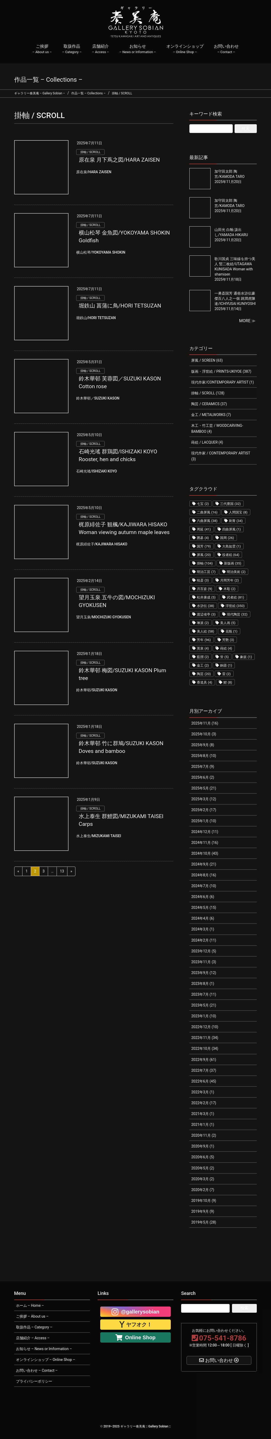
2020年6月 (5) (202, 1157)
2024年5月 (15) (203, 907)
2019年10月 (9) (203, 1201)
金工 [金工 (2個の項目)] (203, 665)
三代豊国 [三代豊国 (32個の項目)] (230, 504)
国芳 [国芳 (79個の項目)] (204, 546)
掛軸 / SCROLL (90, 152)
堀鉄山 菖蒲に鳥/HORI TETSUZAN (120, 306)
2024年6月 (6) (202, 897)
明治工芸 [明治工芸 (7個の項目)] (206, 572)
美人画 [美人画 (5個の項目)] (227, 623)
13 (62, 871)
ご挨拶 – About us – (32, 1316)
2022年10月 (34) (204, 1048)
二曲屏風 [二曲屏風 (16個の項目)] (207, 512)
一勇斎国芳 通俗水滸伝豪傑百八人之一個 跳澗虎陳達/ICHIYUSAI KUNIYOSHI (234, 298)
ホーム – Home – (30, 1305)
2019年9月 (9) (202, 1211)
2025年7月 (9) (202, 766)
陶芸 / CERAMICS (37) (209, 404)
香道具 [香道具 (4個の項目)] (204, 682)
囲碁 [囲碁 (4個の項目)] (203, 538)
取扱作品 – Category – (34, 1327)
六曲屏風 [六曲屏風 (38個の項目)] (207, 521)
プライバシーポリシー (34, 1381)
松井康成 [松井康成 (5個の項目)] (206, 597)
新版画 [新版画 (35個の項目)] (232, 563)
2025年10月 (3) (203, 734)
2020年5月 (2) (202, 1168)
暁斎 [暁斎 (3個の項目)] (203, 580)
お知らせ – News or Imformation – (44, 1349)
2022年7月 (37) (203, 1070)
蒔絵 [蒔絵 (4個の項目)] (226, 648)
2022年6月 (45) (203, 1081)
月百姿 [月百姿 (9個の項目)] (204, 589)
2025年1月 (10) (203, 821)
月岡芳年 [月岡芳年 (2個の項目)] (229, 580)
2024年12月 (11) (204, 832)
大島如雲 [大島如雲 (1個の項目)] (231, 546)
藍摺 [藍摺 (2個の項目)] (203, 657)
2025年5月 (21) (203, 788)
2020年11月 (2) (203, 1135)
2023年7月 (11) (203, 994)
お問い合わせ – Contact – (37, 1370)
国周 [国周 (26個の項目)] (227, 538)
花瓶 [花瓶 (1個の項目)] (231, 631)
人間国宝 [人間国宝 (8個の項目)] (238, 512)
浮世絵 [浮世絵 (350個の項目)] (235, 606)
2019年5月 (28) (203, 1222)
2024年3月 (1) (202, 929)
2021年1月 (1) (202, 1124)
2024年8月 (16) (203, 875)
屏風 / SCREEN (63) (207, 360)
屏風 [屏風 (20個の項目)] (204, 555)
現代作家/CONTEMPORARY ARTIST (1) (222, 382)
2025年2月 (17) (203, 810)
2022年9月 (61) (203, 1060)
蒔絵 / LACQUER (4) (207, 442)
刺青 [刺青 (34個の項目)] (236, 521)
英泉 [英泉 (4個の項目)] (203, 648)
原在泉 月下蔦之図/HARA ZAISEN (119, 160)
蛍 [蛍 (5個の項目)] (224, 657)
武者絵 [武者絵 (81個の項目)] (235, 597)
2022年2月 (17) (203, 1103)
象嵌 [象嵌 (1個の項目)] (246, 657)
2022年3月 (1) (202, 1092)
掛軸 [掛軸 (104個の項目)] (205, 563)
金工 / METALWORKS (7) (211, 415)
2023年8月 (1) (202, 983)
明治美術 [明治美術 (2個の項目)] (236, 572)
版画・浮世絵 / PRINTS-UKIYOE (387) (221, 371)
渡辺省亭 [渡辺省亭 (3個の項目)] (206, 614)
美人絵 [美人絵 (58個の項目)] (205, 631)
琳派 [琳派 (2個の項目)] (203, 623)
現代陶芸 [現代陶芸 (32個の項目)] (237, 614)
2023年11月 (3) (203, 962)
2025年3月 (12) (203, 799)
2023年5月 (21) (203, 1005)
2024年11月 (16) (204, 843)
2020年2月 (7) (202, 1190)
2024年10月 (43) (204, 853)
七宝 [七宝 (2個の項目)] (203, 504)
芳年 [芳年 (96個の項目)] (204, 640)
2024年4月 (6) (202, 918)
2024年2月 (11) (203, 940)
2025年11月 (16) (204, 723)
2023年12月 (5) (203, 951)
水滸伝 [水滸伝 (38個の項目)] (205, 606)
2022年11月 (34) (204, 1038)
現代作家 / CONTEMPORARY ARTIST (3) (220, 456)
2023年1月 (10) (203, 1016)
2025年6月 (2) (202, 777)
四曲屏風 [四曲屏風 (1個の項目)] (231, 529)
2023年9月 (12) (203, 973)
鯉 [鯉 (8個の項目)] (227, 682)
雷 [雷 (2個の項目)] (226, 674)
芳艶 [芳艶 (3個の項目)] (228, 640)
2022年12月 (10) (204, 1027)
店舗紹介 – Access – (33, 1338)
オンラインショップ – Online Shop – (45, 1360)
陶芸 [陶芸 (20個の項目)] (204, 674)
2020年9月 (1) (202, 1146)
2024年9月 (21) (203, 864)
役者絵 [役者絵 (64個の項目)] (230, 555)
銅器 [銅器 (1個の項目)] (226, 665)
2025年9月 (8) (202, 745)
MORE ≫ (247, 320)
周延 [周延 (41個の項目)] (204, 529)
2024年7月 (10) (203, 886)
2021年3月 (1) (202, 1114)
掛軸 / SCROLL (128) (207, 393)
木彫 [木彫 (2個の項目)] (229, 589)
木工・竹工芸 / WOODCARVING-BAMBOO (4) (217, 428)
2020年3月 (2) (202, 1179)
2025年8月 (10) (203, 756)
